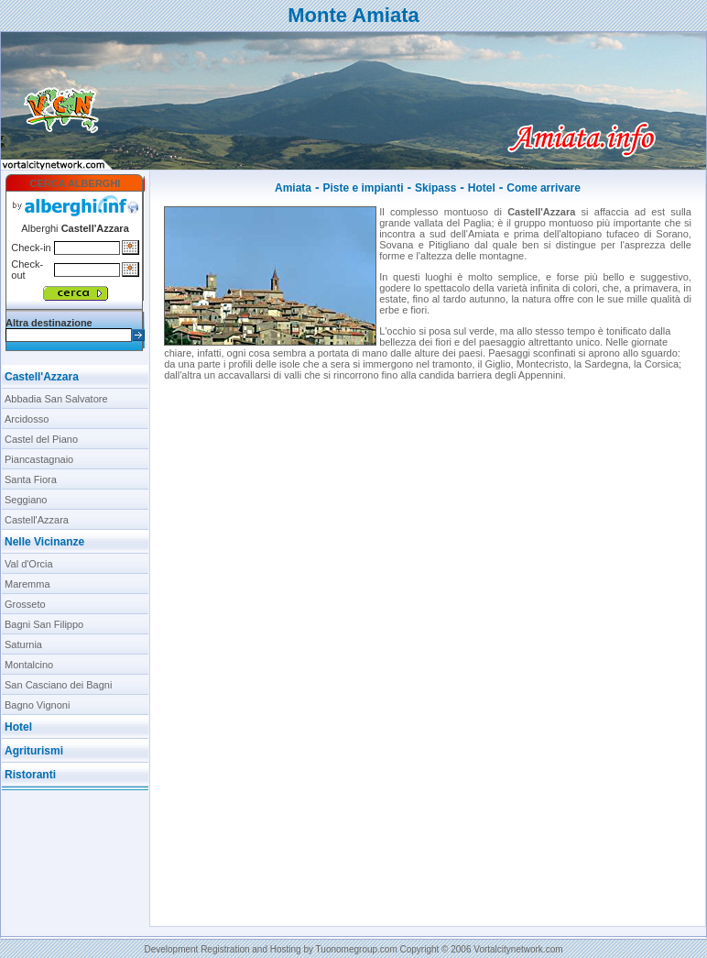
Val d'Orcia (29, 563)
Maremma (27, 583)
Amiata (293, 188)
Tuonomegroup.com (356, 949)
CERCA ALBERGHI (75, 183)
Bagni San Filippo (44, 624)
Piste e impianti (362, 188)
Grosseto (25, 604)
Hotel (481, 188)
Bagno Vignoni (37, 704)
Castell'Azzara (42, 376)
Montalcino (29, 664)
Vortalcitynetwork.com (517, 949)
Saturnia (23, 644)
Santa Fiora (31, 479)
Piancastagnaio (39, 459)
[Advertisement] (75, 858)
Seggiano (26, 499)
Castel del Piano (41, 439)
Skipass (435, 188)
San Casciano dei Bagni (58, 684)
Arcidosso (27, 418)
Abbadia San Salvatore (56, 398)
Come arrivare (543, 188)
